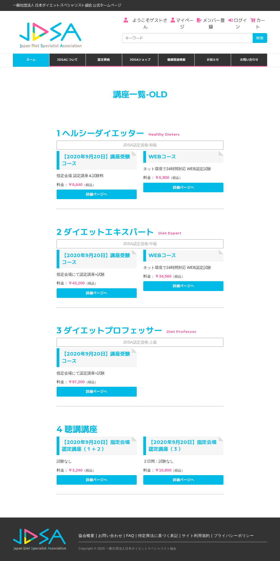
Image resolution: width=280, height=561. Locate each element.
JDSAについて (67, 60)
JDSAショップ (140, 60)
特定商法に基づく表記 (158, 535)
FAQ (130, 535)
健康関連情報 (176, 60)
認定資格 (104, 60)
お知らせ (213, 60)
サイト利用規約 (196, 535)
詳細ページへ (96, 194)
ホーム (31, 60)
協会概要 (86, 535)
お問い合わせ (249, 60)
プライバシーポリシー (234, 535)
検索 (259, 38)
